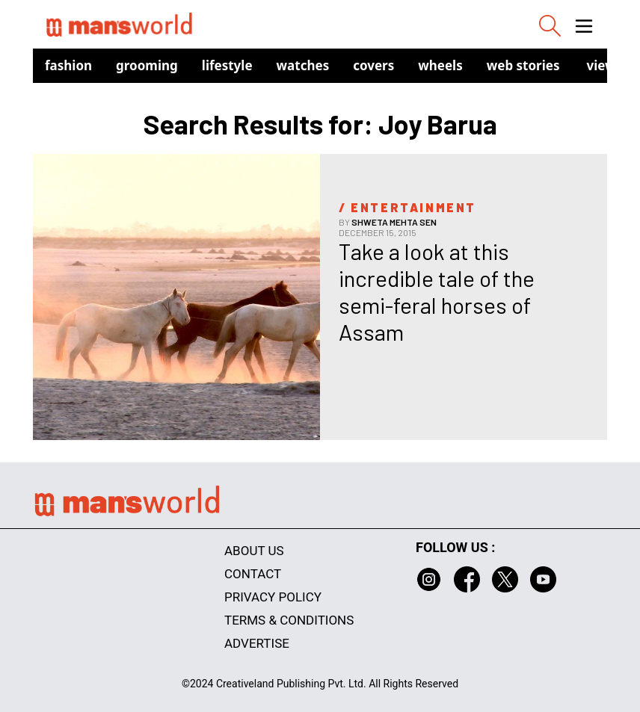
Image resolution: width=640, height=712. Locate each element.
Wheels (440, 65)
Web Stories (523, 65)
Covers (373, 65)
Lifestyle (227, 65)
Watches (303, 65)
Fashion (68, 65)
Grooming (147, 65)
